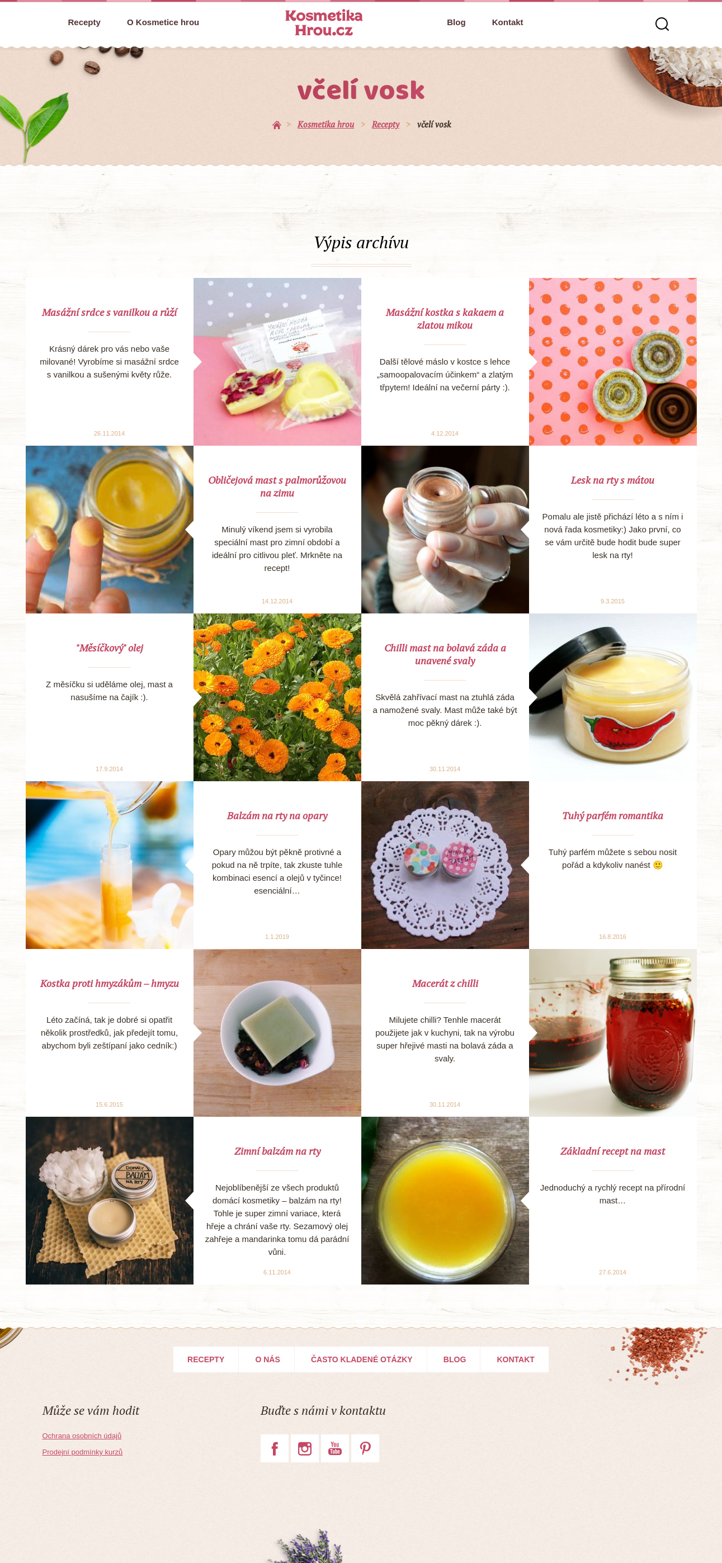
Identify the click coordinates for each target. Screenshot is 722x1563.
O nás (267, 1359)
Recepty (84, 22)
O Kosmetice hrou (163, 22)
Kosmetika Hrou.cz (324, 22)
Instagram (305, 1448)
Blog (456, 22)
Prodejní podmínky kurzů (83, 1452)
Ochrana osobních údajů (82, 1436)
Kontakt (507, 22)
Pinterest (365, 1448)
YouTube (335, 1448)
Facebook (275, 1448)
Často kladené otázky (362, 1359)
